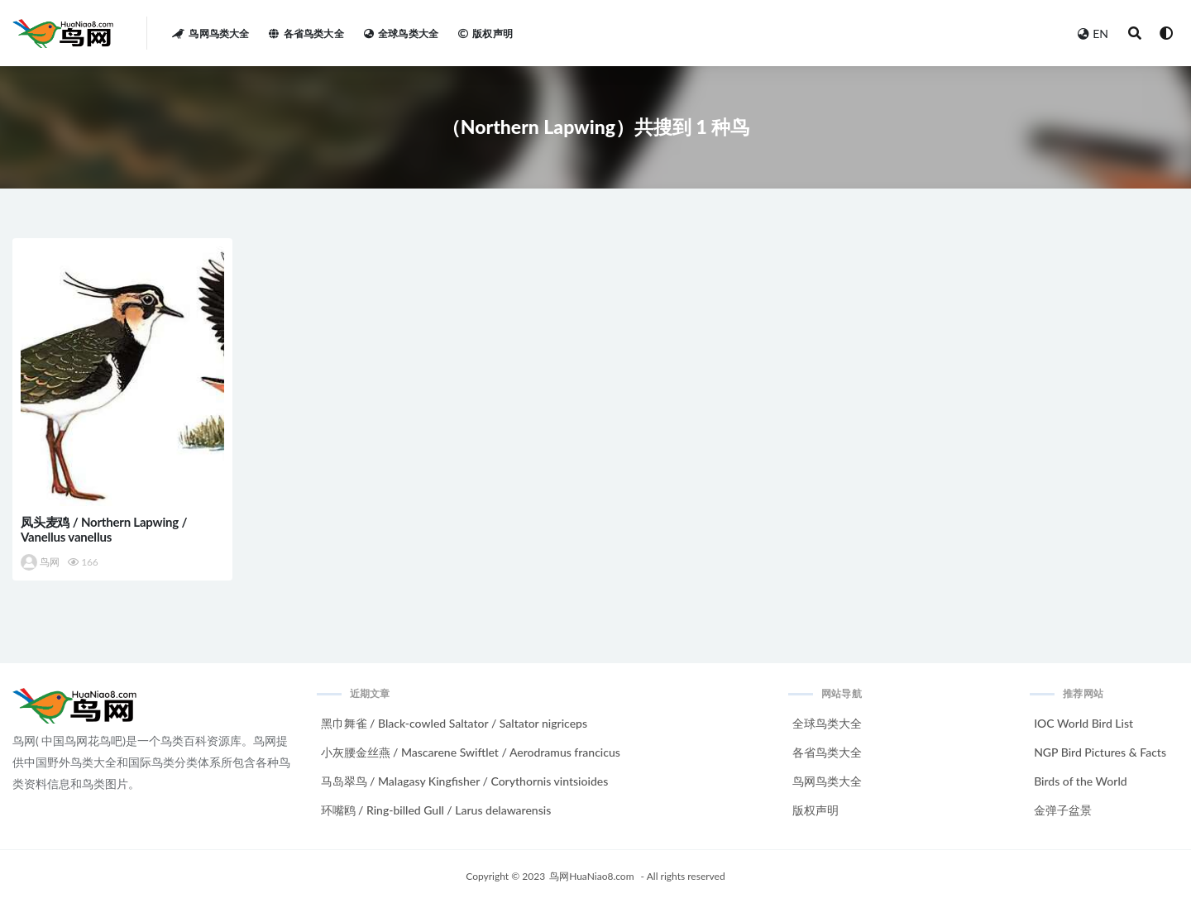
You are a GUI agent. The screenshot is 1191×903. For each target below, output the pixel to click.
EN (1093, 33)
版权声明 (815, 810)
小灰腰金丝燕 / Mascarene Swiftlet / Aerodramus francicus (470, 752)
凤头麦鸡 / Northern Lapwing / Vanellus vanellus (104, 529)
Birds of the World (1080, 781)
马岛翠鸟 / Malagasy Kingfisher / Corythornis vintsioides (465, 781)
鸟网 (40, 562)
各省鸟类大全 (827, 752)
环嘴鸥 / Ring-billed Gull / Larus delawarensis (436, 810)
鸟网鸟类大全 (827, 781)
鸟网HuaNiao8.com (591, 876)
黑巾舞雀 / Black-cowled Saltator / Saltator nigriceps (454, 723)
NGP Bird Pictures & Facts (1100, 752)
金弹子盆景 (1063, 810)
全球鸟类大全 (827, 723)
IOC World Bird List (1083, 723)
